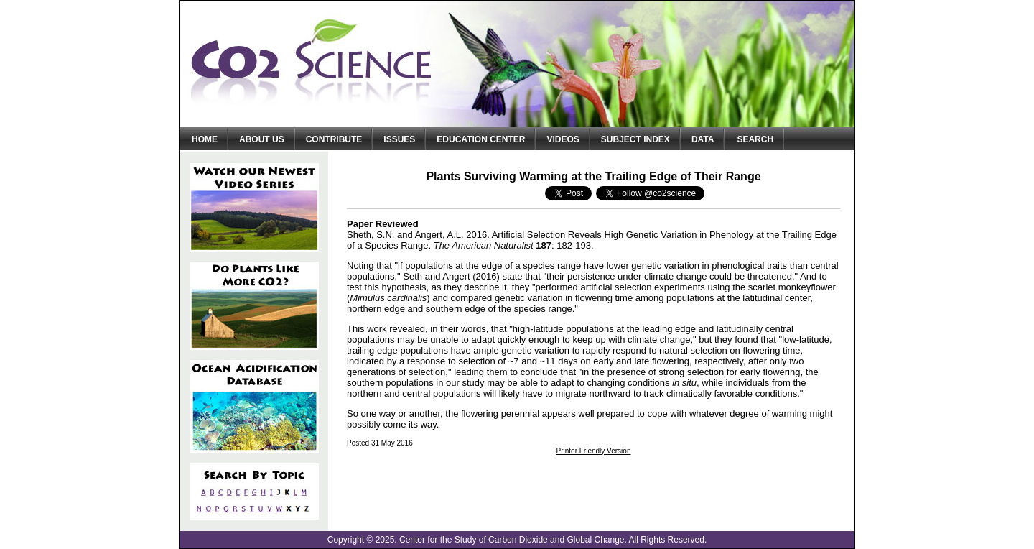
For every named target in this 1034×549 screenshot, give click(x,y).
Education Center (481, 139)
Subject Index (635, 139)
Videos (562, 139)
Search (755, 139)
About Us (261, 139)
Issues (399, 139)
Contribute (334, 139)
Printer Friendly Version (593, 451)
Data (702, 139)
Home (205, 139)
